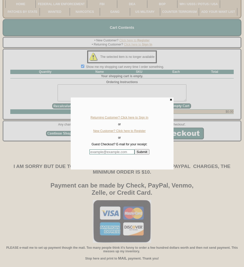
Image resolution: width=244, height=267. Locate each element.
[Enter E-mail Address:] (111, 151)
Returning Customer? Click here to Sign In (119, 117)
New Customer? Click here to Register (119, 131)
